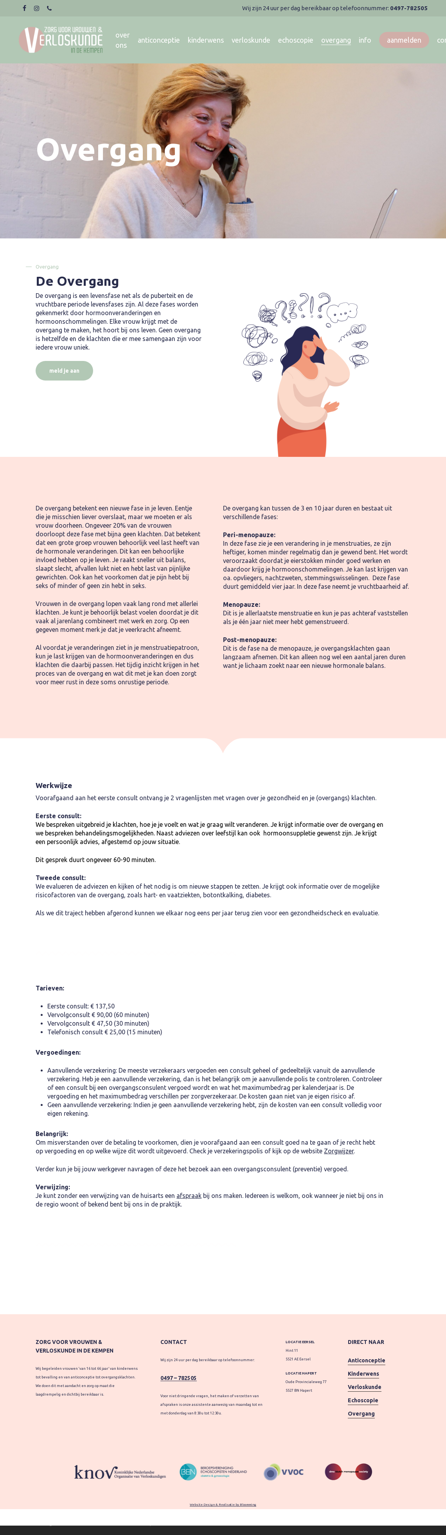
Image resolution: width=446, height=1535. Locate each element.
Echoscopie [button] (363, 1400)
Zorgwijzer (339, 1150)
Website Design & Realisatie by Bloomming (223, 1504)
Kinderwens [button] (363, 1374)
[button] (64, 371)
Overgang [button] (361, 1414)
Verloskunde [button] (364, 1387)
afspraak (188, 1195)
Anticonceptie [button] (366, 1360)
